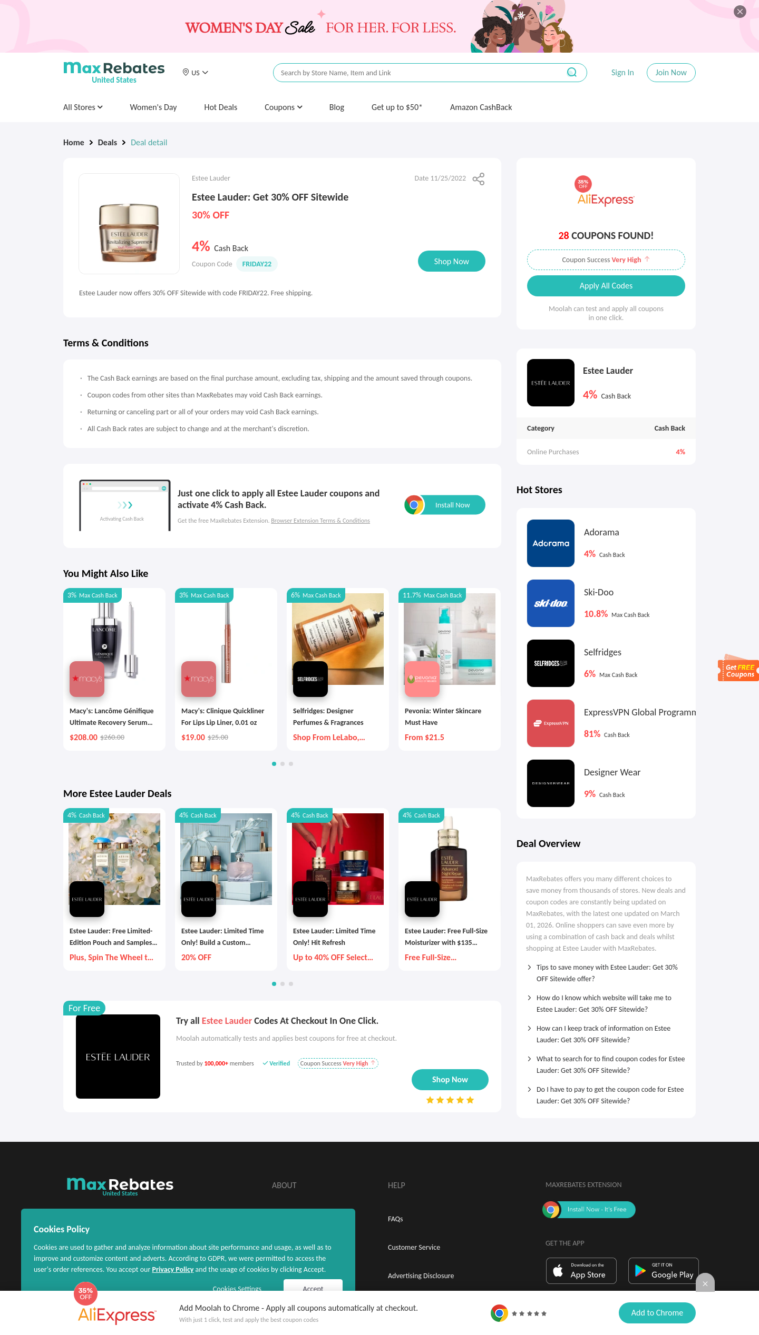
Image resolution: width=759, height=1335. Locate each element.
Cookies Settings (237, 1288)
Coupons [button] (283, 107)
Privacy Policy (172, 1269)
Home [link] (73, 142)
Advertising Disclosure (421, 1275)
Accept (313, 1288)
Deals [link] (107, 142)
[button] (195, 72)
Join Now (671, 72)
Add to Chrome (657, 1313)
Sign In (622, 72)
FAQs (395, 1218)
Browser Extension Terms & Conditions (320, 520)
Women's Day (153, 107)
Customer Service (414, 1247)
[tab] (606, 969)
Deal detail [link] (149, 142)
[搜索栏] (409, 72)
